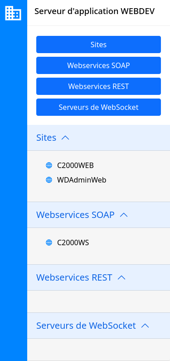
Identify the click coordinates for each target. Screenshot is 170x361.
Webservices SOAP (75, 214)
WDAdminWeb (82, 180)
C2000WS (73, 242)
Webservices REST (74, 277)
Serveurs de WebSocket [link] (99, 107)
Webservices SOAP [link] (98, 65)
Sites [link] (99, 44)
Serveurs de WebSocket (86, 325)
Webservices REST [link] (98, 86)
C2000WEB (75, 165)
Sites (46, 137)
